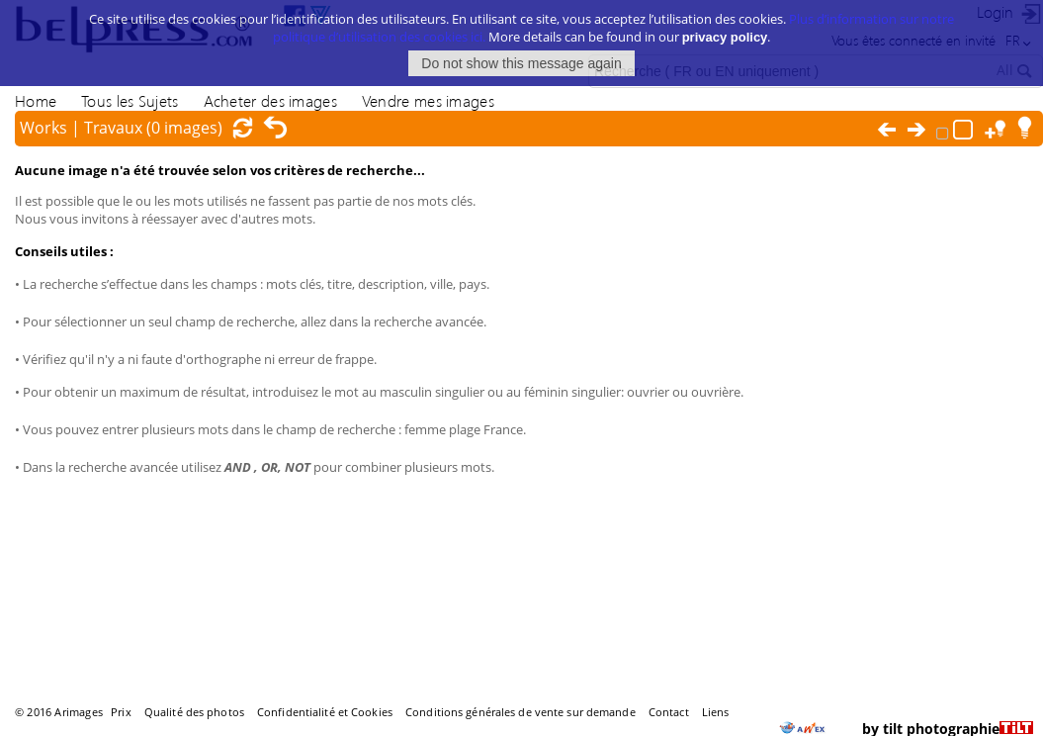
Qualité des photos (194, 711)
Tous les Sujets (129, 100)
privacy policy (725, 35)
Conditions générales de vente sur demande (520, 711)
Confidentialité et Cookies (324, 711)
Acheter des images (270, 100)
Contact (669, 711)
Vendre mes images (428, 100)
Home (35, 100)
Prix (120, 711)
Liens (716, 711)
